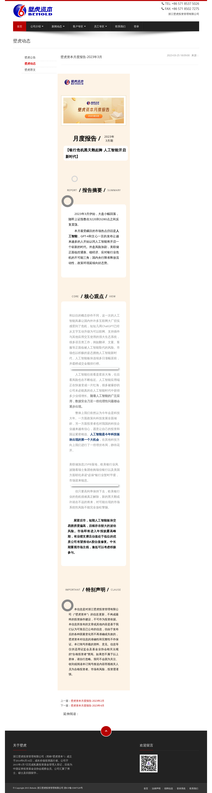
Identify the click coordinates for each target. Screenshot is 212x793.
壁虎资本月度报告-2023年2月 (87, 700)
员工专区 (100, 26)
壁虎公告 (30, 57)
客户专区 (79, 26)
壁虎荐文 (30, 69)
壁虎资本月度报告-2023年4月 (87, 705)
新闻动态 (58, 26)
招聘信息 (168, 788)
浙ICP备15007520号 (73, 788)
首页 (19, 26)
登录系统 (181, 788)
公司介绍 (36, 26)
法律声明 (156, 788)
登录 (136, 26)
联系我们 (120, 26)
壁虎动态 (30, 63)
